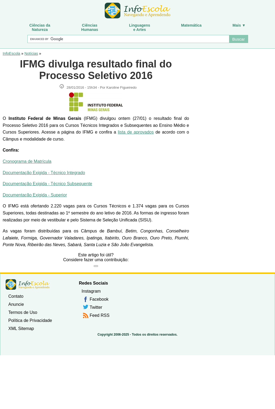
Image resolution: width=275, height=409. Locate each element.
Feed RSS (100, 315)
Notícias (31, 53)
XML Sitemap (21, 328)
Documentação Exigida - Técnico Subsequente (47, 183)
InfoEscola (11, 53)
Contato (15, 296)
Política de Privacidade (30, 320)
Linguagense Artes (139, 27)
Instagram (91, 291)
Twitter (96, 307)
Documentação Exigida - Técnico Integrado (44, 172)
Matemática (191, 25)
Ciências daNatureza (39, 27)
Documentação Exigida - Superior (35, 195)
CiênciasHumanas (89, 27)
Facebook (99, 299)
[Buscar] (128, 39)
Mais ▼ (239, 25)
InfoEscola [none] (28, 284)
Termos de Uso (22, 312)
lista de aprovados (136, 132)
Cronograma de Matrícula (27, 161)
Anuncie (16, 304)
